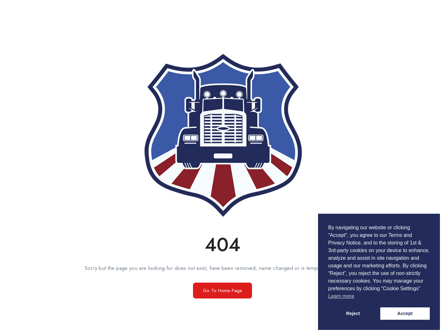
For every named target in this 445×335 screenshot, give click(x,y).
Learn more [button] (341, 296)
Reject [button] (353, 313)
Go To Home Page (222, 290)
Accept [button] (405, 313)
